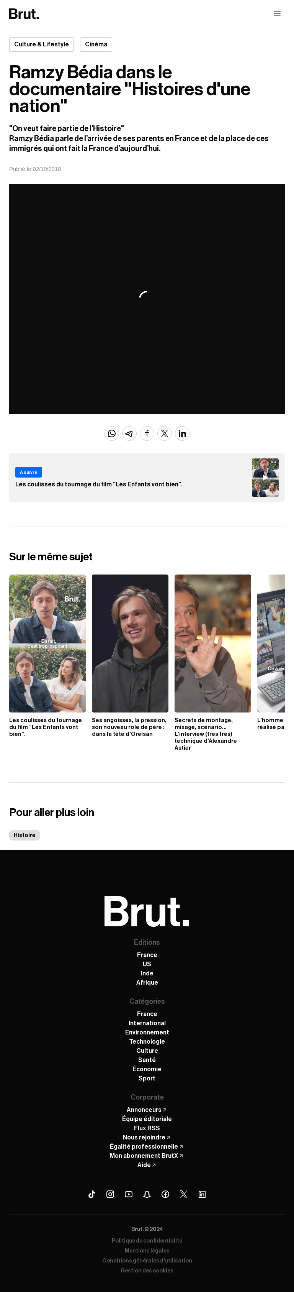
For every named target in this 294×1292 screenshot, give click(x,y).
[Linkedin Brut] (202, 1194)
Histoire (25, 835)
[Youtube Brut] (128, 1194)
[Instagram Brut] (110, 1194)
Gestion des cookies (147, 1271)
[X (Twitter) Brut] (183, 1194)
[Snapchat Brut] (147, 1194)
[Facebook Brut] (165, 1194)
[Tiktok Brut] (92, 1194)
